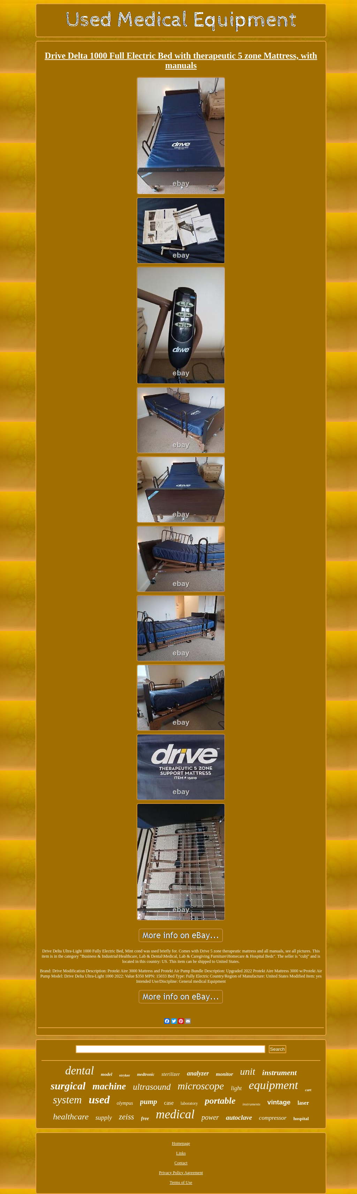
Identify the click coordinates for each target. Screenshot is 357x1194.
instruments (251, 1104)
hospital (301, 1118)
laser (303, 1103)
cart (308, 1090)
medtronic (145, 1074)
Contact (180, 1163)
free (145, 1118)
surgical (68, 1086)
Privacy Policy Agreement (181, 1172)
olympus (125, 1103)
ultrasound (151, 1087)
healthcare (71, 1116)
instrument (279, 1072)
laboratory (189, 1103)
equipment (273, 1085)
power (210, 1117)
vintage (279, 1102)
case (169, 1103)
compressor (273, 1118)
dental (79, 1070)
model (106, 1074)
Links (180, 1153)
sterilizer (170, 1074)
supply (104, 1117)
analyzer (198, 1073)
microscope (201, 1086)
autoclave (239, 1117)
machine (109, 1086)
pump (148, 1101)
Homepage (181, 1143)
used (99, 1099)
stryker (124, 1075)
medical (175, 1114)
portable (220, 1101)
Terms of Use (181, 1182)
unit (248, 1071)
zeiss (126, 1116)
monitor (224, 1074)
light (236, 1088)
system (67, 1100)
